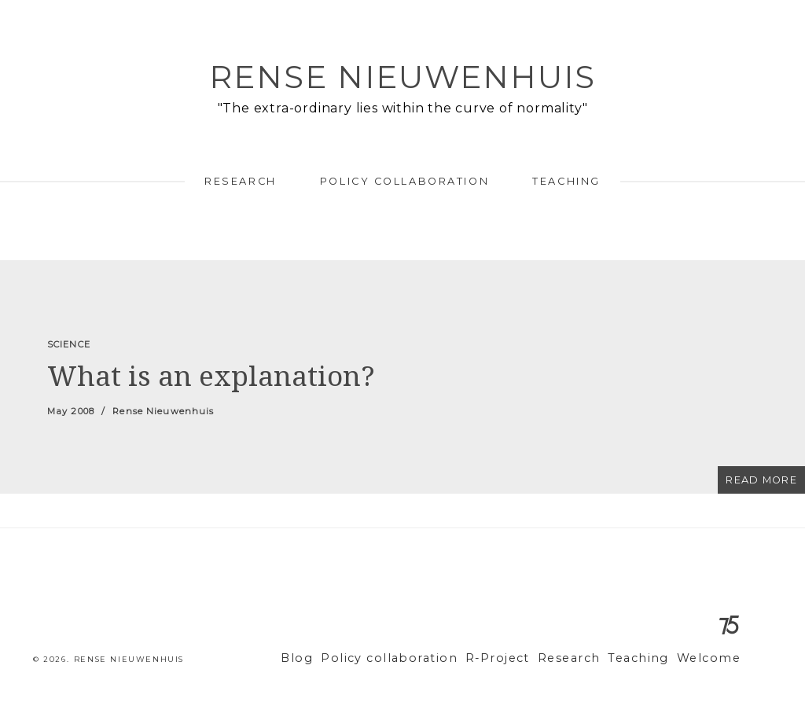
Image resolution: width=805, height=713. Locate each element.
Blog (339, 658)
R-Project (520, 658)
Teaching (566, 181)
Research (240, 181)
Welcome (712, 658)
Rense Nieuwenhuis (402, 76)
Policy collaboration (404, 181)
